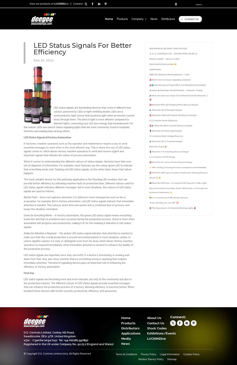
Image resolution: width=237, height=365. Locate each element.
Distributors (168, 19)
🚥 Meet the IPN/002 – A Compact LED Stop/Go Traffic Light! (178, 183)
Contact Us (191, 19)
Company (138, 19)
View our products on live (49, 3)
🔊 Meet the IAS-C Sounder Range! (165, 141)
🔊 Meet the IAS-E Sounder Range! (165, 110)
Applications (131, 333)
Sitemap (172, 359)
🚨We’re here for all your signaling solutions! (170, 80)
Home (109, 19)
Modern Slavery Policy (151, 359)
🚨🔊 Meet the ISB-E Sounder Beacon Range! (170, 125)
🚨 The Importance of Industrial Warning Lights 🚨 (172, 208)
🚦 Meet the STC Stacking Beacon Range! (169, 152)
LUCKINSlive (156, 338)
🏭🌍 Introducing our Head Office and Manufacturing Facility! (177, 85)
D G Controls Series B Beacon (163, 120)
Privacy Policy (148, 354)
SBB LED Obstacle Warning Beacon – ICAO (169, 74)
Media (126, 338)
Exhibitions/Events (161, 333)
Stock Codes (157, 328)
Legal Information (170, 354)
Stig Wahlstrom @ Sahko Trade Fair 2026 (168, 48)
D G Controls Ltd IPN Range (162, 157)
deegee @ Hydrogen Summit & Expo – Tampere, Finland (176, 90)
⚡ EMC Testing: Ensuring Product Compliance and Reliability (178, 167)
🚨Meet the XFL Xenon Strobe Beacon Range (170, 162)
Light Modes (155, 69)
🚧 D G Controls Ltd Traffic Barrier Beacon (168, 198)
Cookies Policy (191, 354)
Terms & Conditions (126, 354)
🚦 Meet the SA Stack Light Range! (165, 131)
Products (122, 19)
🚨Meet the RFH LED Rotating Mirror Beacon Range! (173, 105)
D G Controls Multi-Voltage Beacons (166, 136)
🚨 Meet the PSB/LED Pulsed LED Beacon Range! (173, 115)
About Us (154, 318)
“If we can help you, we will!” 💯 (164, 203)
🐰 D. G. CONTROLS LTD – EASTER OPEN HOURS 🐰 (173, 54)
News (154, 19)
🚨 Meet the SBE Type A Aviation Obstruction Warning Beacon (178, 173)
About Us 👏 (155, 178)
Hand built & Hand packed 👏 (163, 64)
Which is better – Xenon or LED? (164, 59)
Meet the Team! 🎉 (158, 146)
